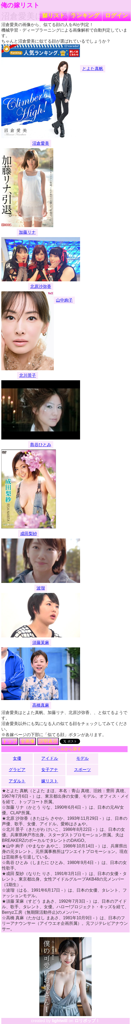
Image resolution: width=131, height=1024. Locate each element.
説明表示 (48, 741)
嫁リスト (53, 15)
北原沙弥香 (40, 286)
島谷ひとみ (40, 444)
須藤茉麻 (40, 642)
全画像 (27, 741)
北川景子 (27, 375)
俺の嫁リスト (20, 5)
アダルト (17, 781)
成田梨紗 (28, 533)
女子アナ (49, 769)
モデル (82, 758)
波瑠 (40, 588)
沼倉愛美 (40, 143)
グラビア (17, 769)
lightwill (59, 1020)
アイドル (49, 758)
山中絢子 (64, 300)
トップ (10, 741)
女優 (17, 758)
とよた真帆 (92, 68)
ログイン (116, 15)
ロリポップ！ (87, 1020)
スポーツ (82, 769)
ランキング (85, 15)
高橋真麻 (40, 705)
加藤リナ (27, 232)
